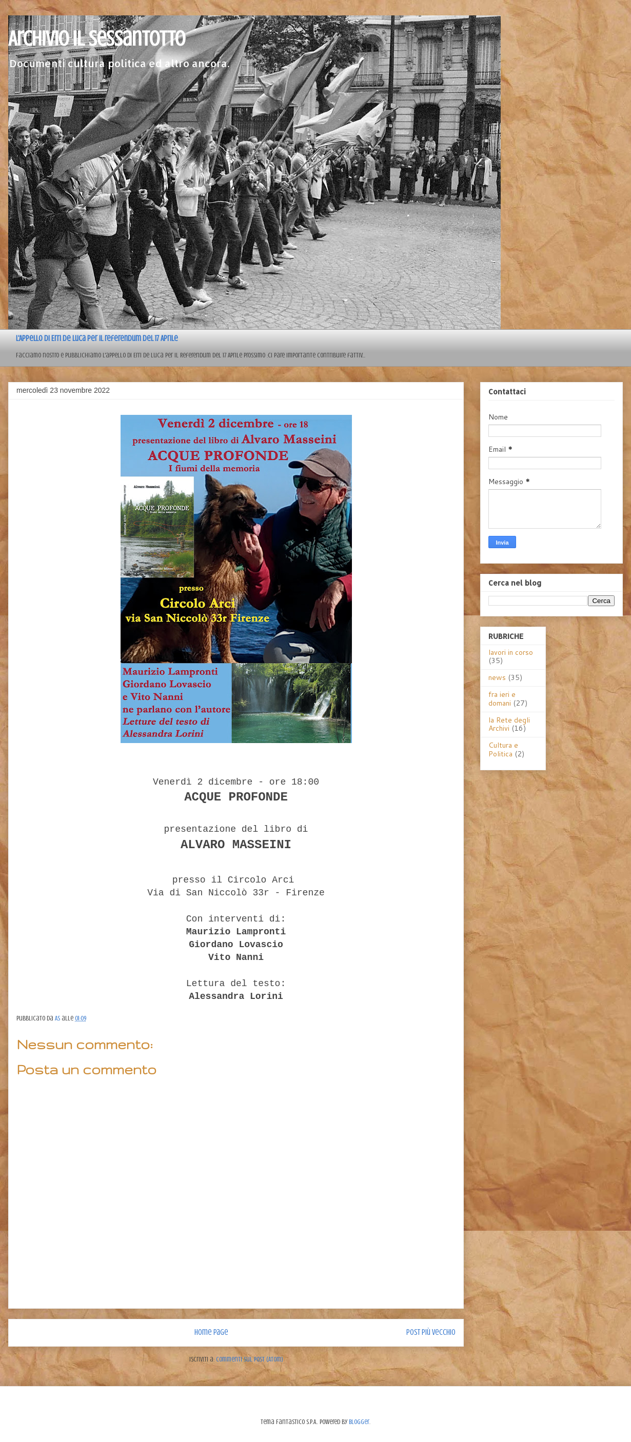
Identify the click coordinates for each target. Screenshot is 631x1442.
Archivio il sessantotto (96, 39)
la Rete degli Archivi (509, 724)
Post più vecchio (431, 1332)
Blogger (359, 1422)
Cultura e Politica (503, 749)
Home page (211, 1332)
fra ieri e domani (502, 698)
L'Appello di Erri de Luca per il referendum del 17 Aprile (97, 338)
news (497, 677)
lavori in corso (510, 652)
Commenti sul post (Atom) (249, 1359)
